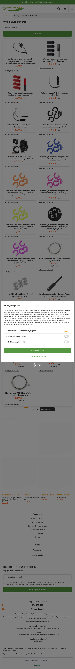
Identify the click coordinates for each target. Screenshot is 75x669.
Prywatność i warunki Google (13, 318)
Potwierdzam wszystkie (37, 350)
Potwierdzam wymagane (37, 356)
